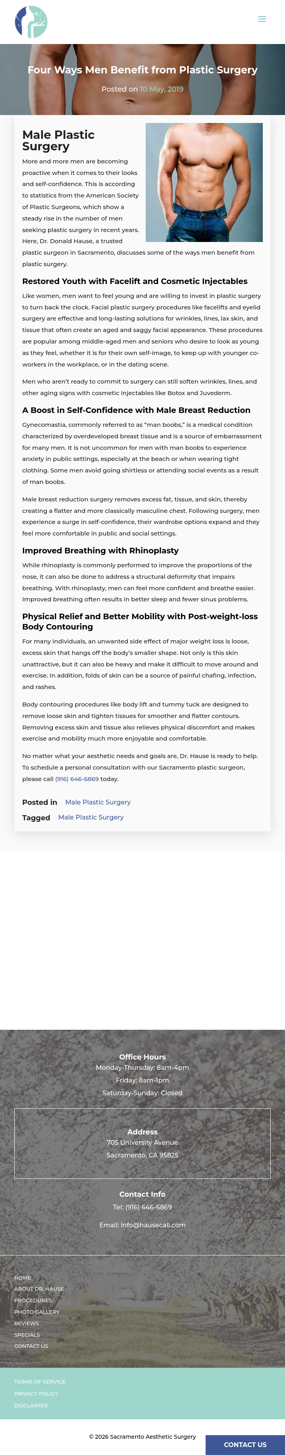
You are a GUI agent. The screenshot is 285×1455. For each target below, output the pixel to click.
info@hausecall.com (153, 1225)
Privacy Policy (36, 1394)
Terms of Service (40, 1382)
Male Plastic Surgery (98, 802)
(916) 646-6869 (77, 779)
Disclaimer (31, 1406)
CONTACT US (245, 1445)
